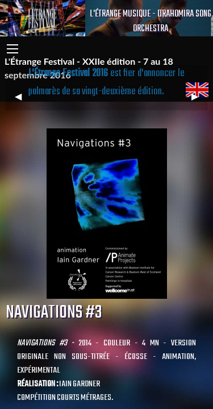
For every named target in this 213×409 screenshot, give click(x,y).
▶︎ (199, 100)
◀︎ (23, 100)
